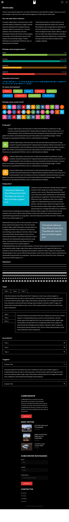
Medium (40, 91)
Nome (22, 458)
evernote (52, 107)
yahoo (57, 107)
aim (4, 107)
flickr (47, 107)
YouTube (23, 495)
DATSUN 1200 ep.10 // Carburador (41, 425)
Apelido (23, 466)
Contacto (23, 500)
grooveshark (33, 107)
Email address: (25, 474)
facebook (19, 107)
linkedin (28, 107)
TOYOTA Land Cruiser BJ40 (39, 444)
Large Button (21, 95)
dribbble (14, 107)
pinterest (23, 107)
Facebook (23, 492)
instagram (43, 107)
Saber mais (26, 415)
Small (7, 91)
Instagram (24, 498)
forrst (38, 107)
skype (9, 107)
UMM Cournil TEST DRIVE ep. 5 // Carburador (40, 435)
